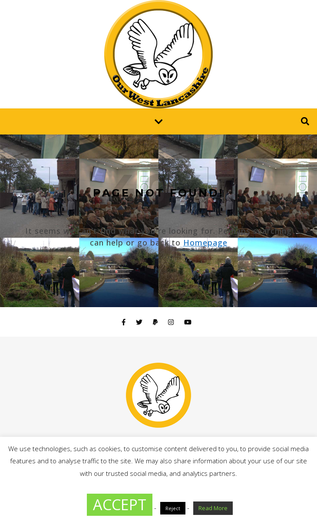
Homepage (205, 242)
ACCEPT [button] (119, 504)
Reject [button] (172, 508)
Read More (213, 508)
